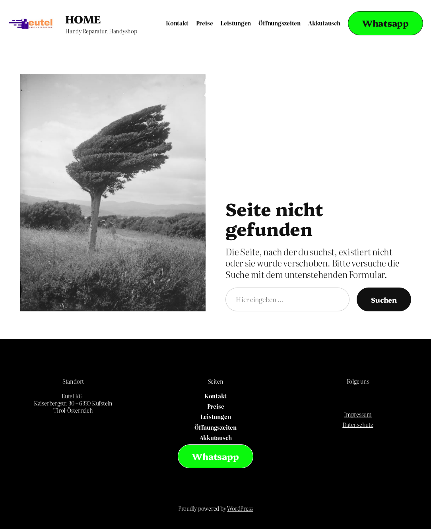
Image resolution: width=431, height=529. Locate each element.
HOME (83, 18)
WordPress (240, 508)
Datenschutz (357, 425)
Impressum (358, 414)
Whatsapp (385, 23)
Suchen (384, 299)
